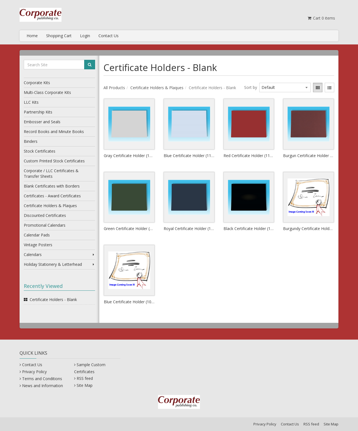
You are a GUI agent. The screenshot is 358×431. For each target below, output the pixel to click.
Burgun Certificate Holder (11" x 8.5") (308, 155)
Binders (30, 141)
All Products (114, 87)
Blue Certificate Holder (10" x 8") (129, 301)
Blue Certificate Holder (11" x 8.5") (189, 155)
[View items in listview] (329, 87)
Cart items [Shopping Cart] (321, 18)
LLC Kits (31, 102)
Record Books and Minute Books (54, 131)
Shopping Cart (59, 35)
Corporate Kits (37, 82)
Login (85, 35)
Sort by (250, 87)
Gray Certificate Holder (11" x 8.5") (129, 155)
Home (32, 35)
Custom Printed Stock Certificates (54, 161)
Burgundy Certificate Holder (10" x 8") (308, 228)
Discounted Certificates (45, 215)
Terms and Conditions (42, 378)
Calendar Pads (37, 235)
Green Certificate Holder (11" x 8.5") (129, 228)
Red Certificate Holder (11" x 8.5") (248, 155)
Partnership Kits (38, 112)
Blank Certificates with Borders (52, 186)
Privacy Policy (34, 371)
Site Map (85, 385)
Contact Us (108, 35)
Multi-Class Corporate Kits (47, 92)
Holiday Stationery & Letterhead (59, 264)
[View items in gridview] (317, 87)
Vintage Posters (38, 244)
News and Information (42, 385)
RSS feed (85, 378)
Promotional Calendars (44, 225)
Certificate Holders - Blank (53, 299)
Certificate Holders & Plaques (50, 205)
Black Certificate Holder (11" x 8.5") (248, 228)
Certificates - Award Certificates (52, 195)
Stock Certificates (39, 151)
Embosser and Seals (42, 121)
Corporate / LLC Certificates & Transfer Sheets (51, 173)
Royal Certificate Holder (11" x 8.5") (189, 228)
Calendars (59, 254)
